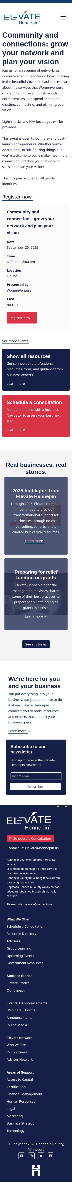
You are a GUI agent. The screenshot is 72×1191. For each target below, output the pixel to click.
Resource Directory (21, 933)
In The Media (17, 1025)
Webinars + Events (21, 1010)
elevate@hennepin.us (38, 904)
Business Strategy (20, 1123)
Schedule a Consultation (25, 926)
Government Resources (25, 963)
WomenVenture (19, 290)
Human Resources (21, 1101)
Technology (15, 1130)
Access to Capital (20, 1079)
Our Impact (16, 990)
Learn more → (18, 383)
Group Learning (19, 948)
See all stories (36, 644)
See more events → (17, 341)
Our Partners (17, 1052)
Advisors (13, 941)
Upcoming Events (20, 955)
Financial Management (24, 1094)
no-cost (12, 304)
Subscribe (35, 786)
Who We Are (16, 1044)
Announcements (19, 1017)
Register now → (20, 196)
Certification (16, 1087)
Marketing (15, 1116)
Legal (11, 1108)
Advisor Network (20, 1059)
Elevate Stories (18, 983)
